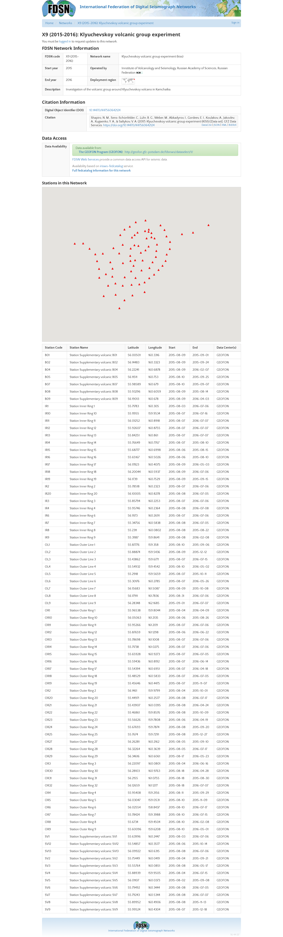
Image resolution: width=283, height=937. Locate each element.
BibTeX (233, 125)
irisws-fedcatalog (111, 166)
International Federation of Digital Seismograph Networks (141, 930)
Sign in (235, 22)
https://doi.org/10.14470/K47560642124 (129, 125)
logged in (65, 41)
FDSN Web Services (85, 159)
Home (49, 23)
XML (224, 125)
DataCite (207, 125)
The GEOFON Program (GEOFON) (101, 152)
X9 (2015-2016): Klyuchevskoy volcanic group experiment (115, 23)
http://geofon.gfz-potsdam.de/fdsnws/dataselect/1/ (159, 152)
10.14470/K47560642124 (104, 110)
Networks (65, 23)
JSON (217, 125)
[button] (134, 245)
